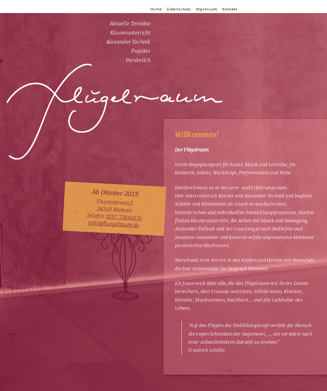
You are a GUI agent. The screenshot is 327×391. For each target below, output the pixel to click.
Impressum (206, 9)
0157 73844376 (124, 217)
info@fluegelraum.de (113, 223)
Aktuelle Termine (130, 24)
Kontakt (229, 9)
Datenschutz (179, 9)
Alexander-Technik (128, 42)
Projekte (140, 51)
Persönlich (138, 60)
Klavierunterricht (130, 33)
